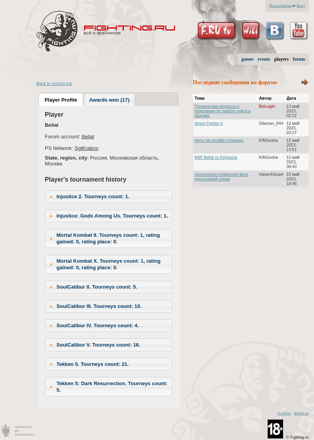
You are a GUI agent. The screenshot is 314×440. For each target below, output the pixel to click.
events (264, 59)
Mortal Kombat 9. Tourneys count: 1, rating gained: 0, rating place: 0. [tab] (104, 238)
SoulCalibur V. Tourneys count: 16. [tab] (94, 345)
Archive (283, 413)
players (281, 59)
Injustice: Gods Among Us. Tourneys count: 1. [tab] (108, 216)
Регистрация (280, 5)
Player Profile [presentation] (60, 100)
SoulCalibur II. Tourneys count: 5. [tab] (92, 287)
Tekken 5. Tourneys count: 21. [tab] (88, 364)
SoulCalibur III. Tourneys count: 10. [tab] (95, 306)
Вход (301, 5)
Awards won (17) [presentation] (109, 100)
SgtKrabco (86, 148)
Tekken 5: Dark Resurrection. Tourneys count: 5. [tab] (108, 387)
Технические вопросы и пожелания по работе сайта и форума (223, 111)
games (247, 59)
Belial (87, 136)
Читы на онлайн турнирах (219, 140)
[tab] (61, 99)
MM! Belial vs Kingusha (216, 157)
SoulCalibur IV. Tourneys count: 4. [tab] (93, 326)
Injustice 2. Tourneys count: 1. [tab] (88, 197)
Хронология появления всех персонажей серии (221, 176)
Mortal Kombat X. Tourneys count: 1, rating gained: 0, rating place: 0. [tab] (104, 264)
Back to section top (54, 83)
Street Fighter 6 (209, 123)
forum (299, 59)
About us (301, 413)
